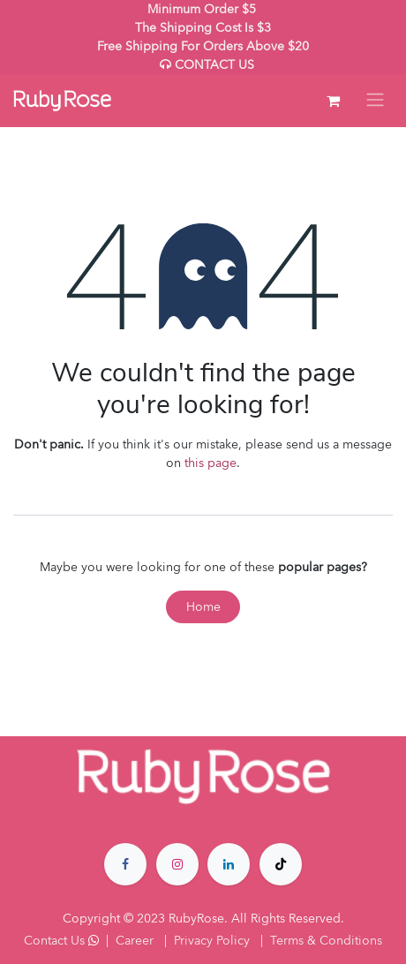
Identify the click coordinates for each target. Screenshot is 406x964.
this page (210, 463)
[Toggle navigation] (375, 100)
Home (203, 607)
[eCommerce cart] (332, 100)
